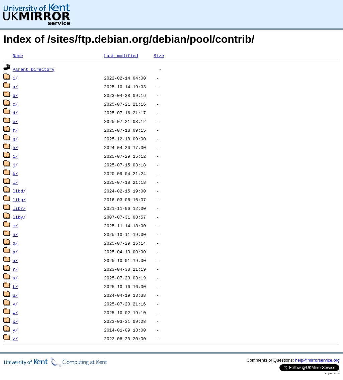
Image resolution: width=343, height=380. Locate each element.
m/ (15, 226)
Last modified (121, 55)
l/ (15, 182)
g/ (15, 139)
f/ (15, 130)
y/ (15, 330)
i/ (15, 156)
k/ (15, 173)
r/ (15, 269)
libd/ (19, 191)
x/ (15, 321)
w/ (15, 312)
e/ (15, 121)
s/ (15, 278)
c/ (15, 104)
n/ (15, 234)
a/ (15, 87)
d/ (15, 113)
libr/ (19, 208)
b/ (15, 95)
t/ (15, 286)
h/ (15, 147)
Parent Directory (34, 69)
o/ (15, 243)
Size (159, 55)
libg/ (19, 200)
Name (18, 55)
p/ (15, 252)
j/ (15, 165)
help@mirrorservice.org (317, 360)
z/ (15, 339)
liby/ (19, 217)
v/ (15, 304)
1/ (15, 78)
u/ (15, 295)
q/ (15, 260)
